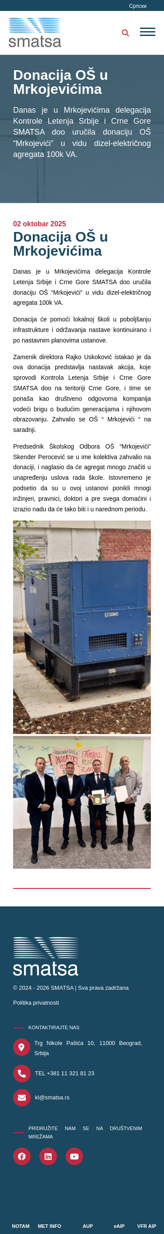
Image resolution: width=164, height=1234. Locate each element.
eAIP (119, 1226)
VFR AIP (147, 1226)
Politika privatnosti (36, 1002)
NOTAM (20, 1226)
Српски (138, 6)
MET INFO (49, 1226)
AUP (88, 1226)
